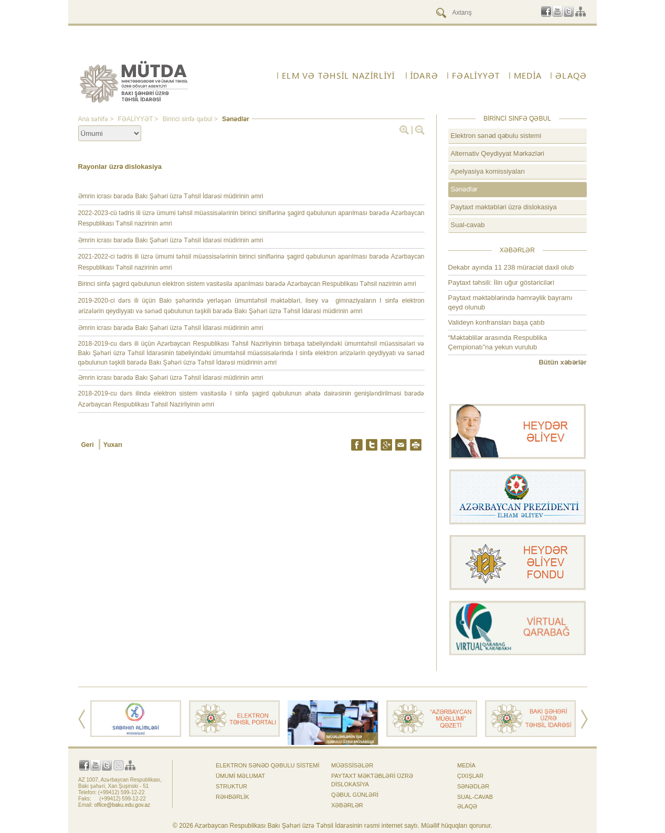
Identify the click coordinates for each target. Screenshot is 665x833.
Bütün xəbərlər (562, 362)
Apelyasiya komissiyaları (488, 171)
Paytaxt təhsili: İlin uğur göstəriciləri (501, 282)
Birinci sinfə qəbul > (191, 119)
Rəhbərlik (232, 797)
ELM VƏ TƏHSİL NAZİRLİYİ (338, 75)
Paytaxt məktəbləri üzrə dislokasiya (504, 207)
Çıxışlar (470, 776)
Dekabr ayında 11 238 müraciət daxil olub (511, 267)
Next (584, 719)
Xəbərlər (347, 805)
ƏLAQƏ (571, 75)
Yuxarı (112, 444)
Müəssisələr (352, 765)
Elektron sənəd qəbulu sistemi (496, 136)
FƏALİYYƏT (476, 75)
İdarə (424, 75)
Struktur (231, 786)
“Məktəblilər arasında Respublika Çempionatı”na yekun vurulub (497, 342)
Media (528, 75)
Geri (88, 444)
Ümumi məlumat (240, 776)
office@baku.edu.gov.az (122, 805)
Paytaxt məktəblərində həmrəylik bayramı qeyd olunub (510, 302)
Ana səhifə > (96, 119)
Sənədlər (235, 119)
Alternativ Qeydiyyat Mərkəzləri (497, 153)
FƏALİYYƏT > (139, 119)
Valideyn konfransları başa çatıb (496, 322)
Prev (81, 719)
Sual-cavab (468, 225)
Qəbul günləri (354, 795)
